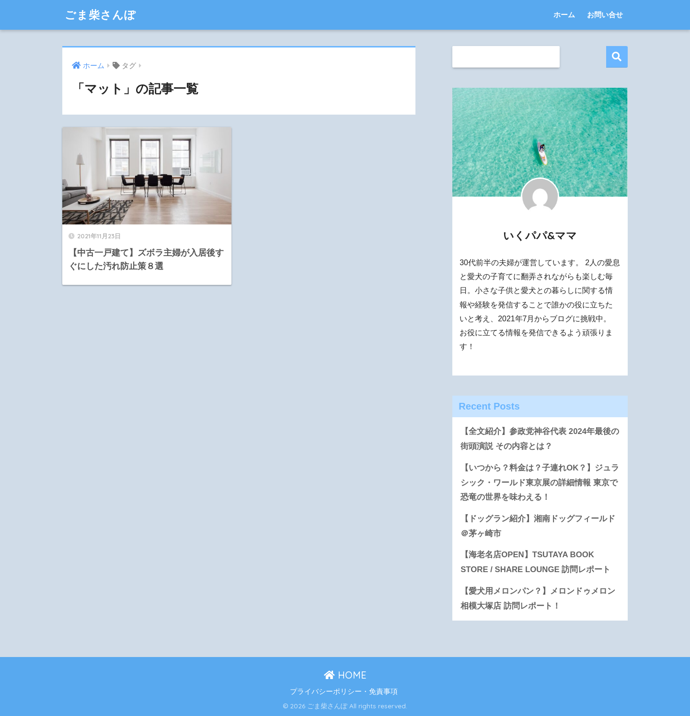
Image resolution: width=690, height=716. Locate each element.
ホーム (564, 15)
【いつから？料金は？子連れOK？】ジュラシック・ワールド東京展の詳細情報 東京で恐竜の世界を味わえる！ (539, 482)
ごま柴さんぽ (100, 15)
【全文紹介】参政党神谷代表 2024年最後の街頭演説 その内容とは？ (539, 439)
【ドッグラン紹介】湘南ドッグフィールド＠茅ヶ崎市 (537, 526)
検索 (617, 57)
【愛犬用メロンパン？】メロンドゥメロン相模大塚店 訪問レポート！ (537, 598)
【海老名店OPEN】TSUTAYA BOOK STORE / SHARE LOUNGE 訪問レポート (535, 562)
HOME (345, 675)
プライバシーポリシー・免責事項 (344, 691)
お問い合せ (605, 15)
